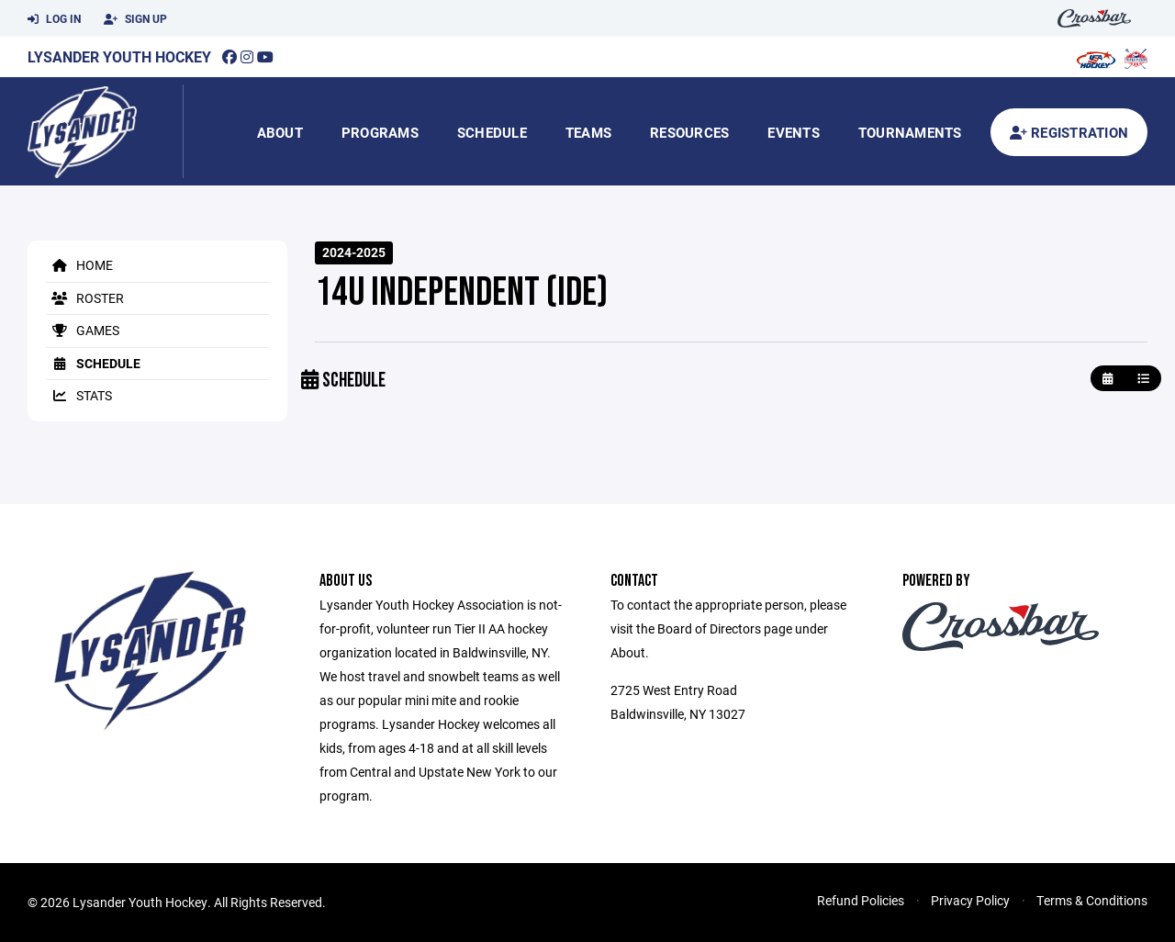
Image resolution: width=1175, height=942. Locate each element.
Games (82, 330)
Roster (85, 298)
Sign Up (135, 19)
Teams (588, 132)
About (280, 132)
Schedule (492, 132)
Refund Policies (860, 900)
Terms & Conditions (1091, 900)
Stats (79, 395)
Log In (54, 19)
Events (793, 132)
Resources (689, 132)
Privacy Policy (970, 900)
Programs (380, 132)
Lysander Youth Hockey (119, 56)
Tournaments (910, 132)
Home (79, 265)
